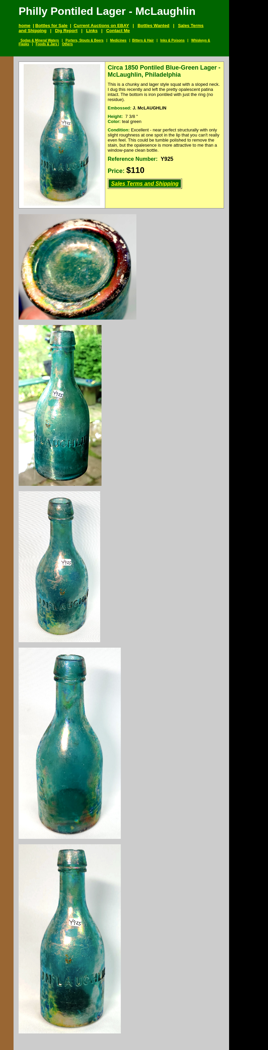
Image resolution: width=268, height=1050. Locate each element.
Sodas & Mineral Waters (40, 40)
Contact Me (118, 30)
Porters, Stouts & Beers (85, 40)
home (24, 25)
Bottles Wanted (153, 25)
